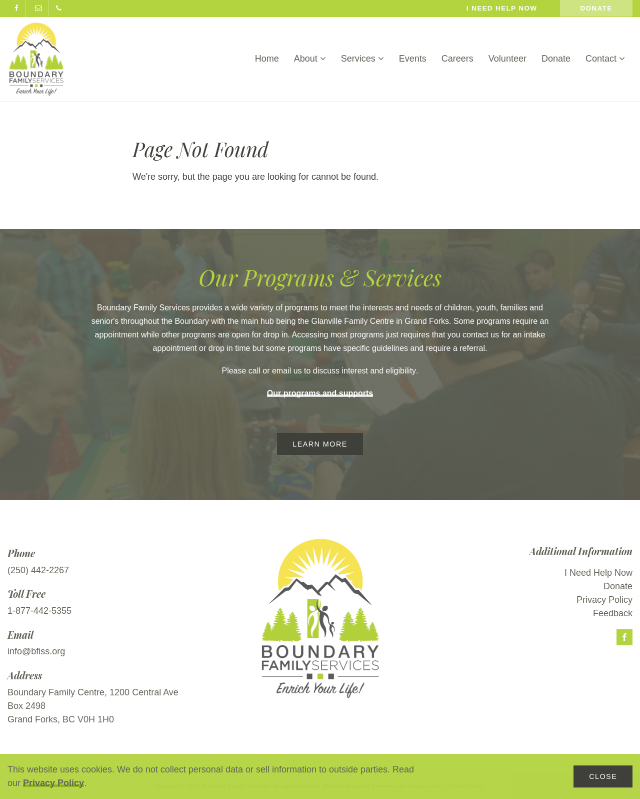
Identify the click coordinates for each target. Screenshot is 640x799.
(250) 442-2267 (38, 570)
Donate (596, 8)
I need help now (502, 8)
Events (412, 59)
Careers (458, 59)
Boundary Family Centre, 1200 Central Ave (93, 692)
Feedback (612, 613)
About (310, 59)
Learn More (320, 444)
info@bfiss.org (36, 651)
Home (267, 59)
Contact (605, 59)
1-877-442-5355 (40, 611)
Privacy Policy (53, 783)
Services (362, 59)
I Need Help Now (598, 573)
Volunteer (507, 59)
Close (603, 776)
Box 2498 (27, 706)
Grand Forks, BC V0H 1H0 (61, 719)
